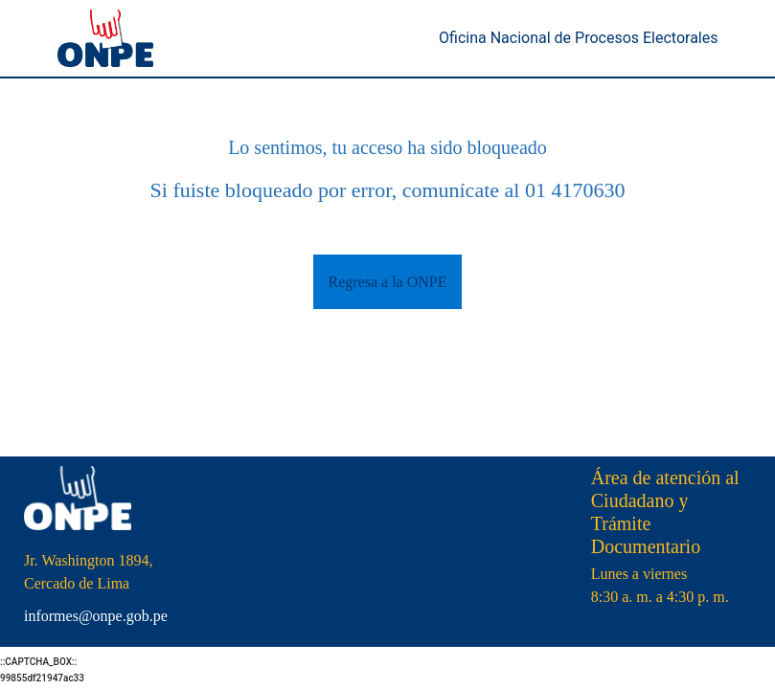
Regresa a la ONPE (388, 282)
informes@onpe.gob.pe (96, 616)
